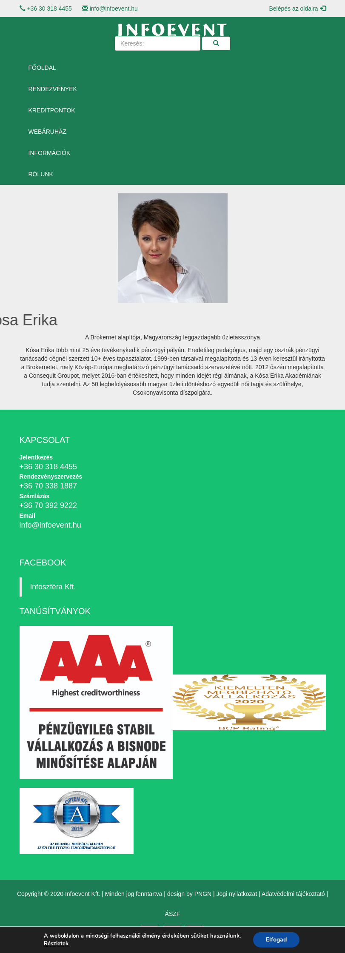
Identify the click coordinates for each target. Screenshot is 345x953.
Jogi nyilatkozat (237, 893)
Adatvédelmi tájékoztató (293, 893)
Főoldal (42, 67)
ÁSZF (172, 913)
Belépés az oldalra (297, 8)
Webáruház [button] (47, 131)
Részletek (56, 943)
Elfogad (276, 940)
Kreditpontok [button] (52, 110)
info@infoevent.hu (114, 8)
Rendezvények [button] (53, 89)
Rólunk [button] (41, 174)
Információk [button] (50, 152)
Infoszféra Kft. (53, 587)
